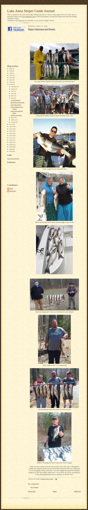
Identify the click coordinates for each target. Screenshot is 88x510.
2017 (10, 124)
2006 (10, 149)
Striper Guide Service (13, 158)
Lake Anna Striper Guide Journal (31, 11)
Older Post (77, 491)
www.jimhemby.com (28, 16)
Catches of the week (16, 115)
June (12, 93)
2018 (10, 84)
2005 (10, 151)
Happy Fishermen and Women (41, 29)
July (12, 91)
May (12, 95)
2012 (10, 135)
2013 (10, 133)
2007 (10, 147)
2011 (10, 138)
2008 (10, 144)
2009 (10, 142)
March (13, 117)
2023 (10, 73)
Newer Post (31, 491)
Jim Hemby (13, 191)
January (13, 122)
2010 (10, 140)
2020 (10, 80)
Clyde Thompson (15, 100)
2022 (10, 75)
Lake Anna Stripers (16, 104)
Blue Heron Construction (17, 102)
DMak (11, 188)
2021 (10, 77)
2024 (10, 71)
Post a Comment (34, 487)
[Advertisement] (14, 48)
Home (55, 491)
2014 (10, 131)
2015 (10, 129)
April (12, 98)
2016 (10, 126)
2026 (10, 68)
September (14, 86)
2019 (10, 82)
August (13, 89)
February (13, 120)
